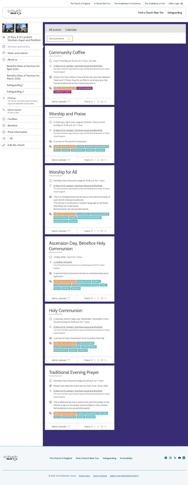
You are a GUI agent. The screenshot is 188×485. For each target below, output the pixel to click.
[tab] (61, 101)
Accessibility (126, 458)
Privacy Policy (84, 476)
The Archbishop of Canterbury (127, 3)
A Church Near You (102, 3)
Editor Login (176, 3)
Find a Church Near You (150, 12)
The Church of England (80, 3)
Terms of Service (100, 476)
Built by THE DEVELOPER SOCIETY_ (124, 476)
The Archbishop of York (155, 3)
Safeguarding (174, 12)
